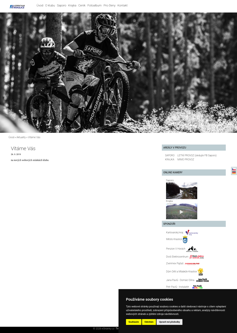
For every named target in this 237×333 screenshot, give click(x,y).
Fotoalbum (94, 5)
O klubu (50, 5)
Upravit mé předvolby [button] (169, 322)
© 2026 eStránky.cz (104, 328)
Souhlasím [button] (133, 322)
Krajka (72, 5)
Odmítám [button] (149, 322)
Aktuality (21, 137)
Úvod (39, 5)
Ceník (81, 5)
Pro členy (109, 5)
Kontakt (123, 5)
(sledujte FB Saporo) (206, 155)
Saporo (61, 5)
